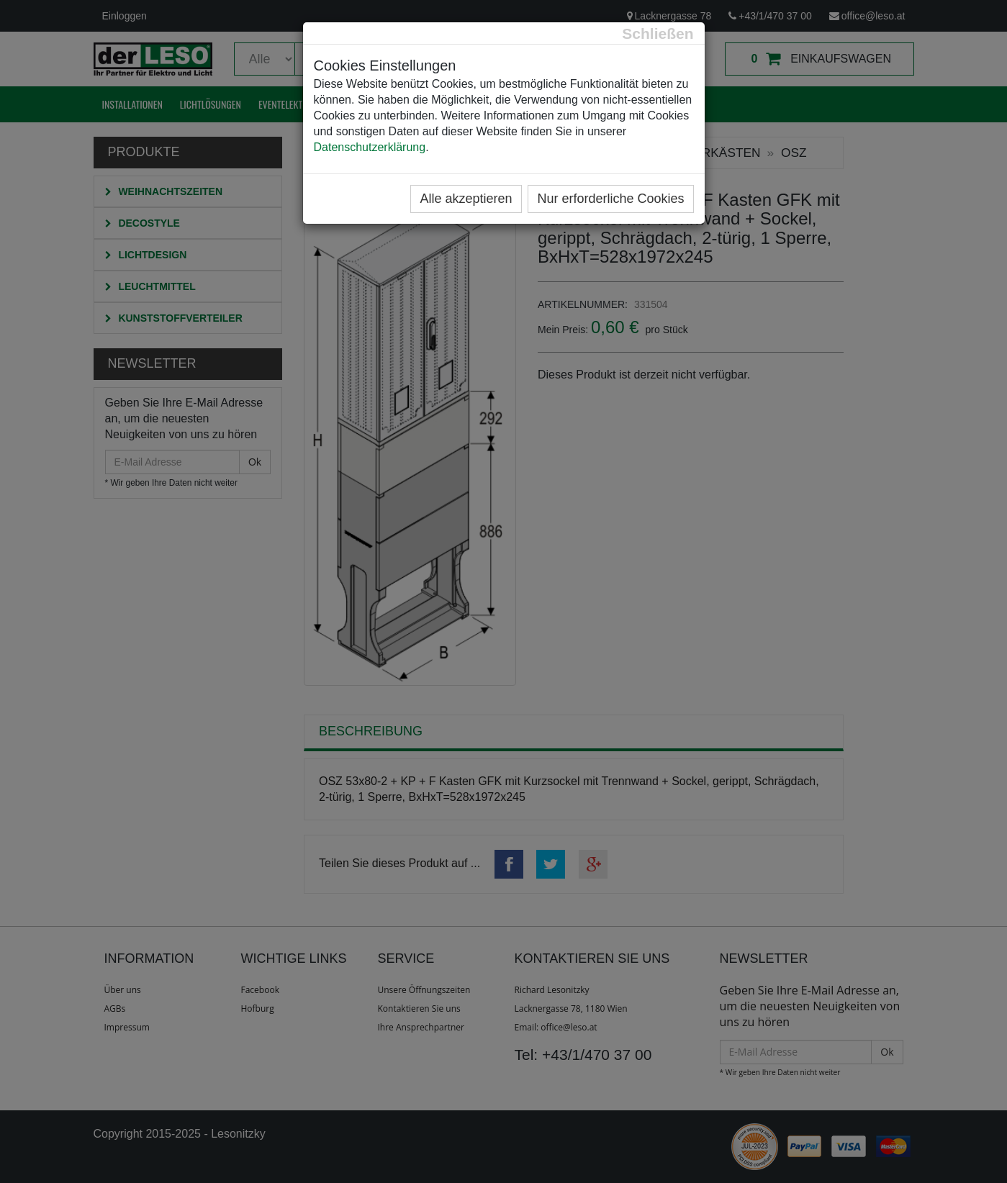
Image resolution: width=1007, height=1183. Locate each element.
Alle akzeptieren (466, 198)
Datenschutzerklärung (370, 147)
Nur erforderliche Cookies (610, 198)
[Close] (657, 33)
